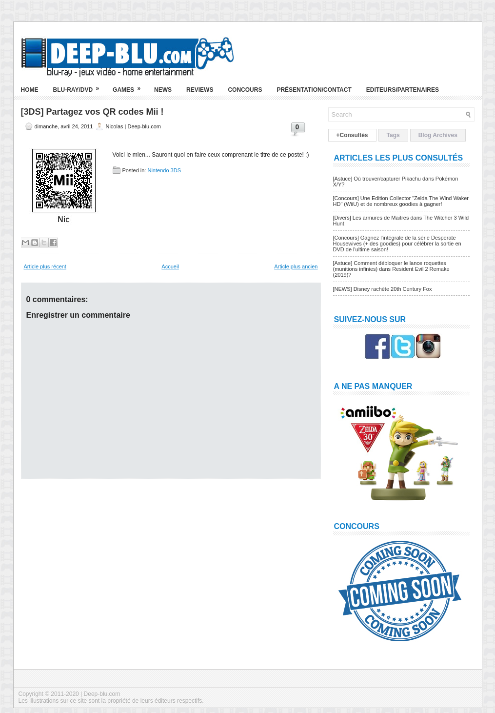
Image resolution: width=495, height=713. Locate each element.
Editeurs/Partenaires (402, 89)
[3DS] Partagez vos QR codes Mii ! (92, 111)
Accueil (169, 266)
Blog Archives (437, 135)
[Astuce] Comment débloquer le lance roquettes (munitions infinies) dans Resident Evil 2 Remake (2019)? (391, 269)
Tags (393, 135)
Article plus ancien (295, 266)
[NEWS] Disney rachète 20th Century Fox (382, 289)
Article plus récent (45, 266)
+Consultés (352, 135)
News (163, 89)
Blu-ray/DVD (79, 86)
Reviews (199, 89)
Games (130, 86)
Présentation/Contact (314, 89)
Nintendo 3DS (164, 170)
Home (30, 89)
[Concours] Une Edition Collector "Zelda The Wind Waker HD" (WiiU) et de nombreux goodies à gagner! (401, 201)
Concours (245, 89)
